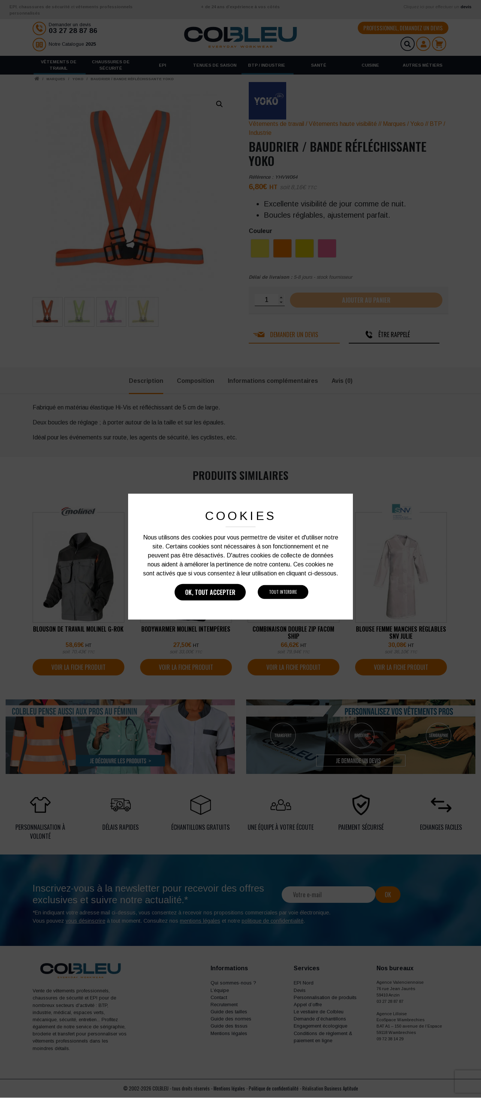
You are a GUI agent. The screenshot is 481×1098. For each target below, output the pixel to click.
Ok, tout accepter (210, 592)
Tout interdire (283, 592)
